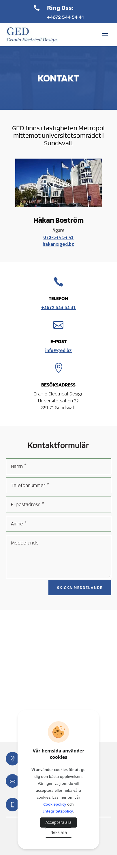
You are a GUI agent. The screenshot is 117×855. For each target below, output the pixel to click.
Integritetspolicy (58, 811)
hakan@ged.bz (58, 244)
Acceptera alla (58, 822)
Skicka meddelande (80, 587)
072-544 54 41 (58, 237)
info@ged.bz (58, 350)
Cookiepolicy (54, 804)
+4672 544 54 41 (65, 17)
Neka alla (58, 832)
